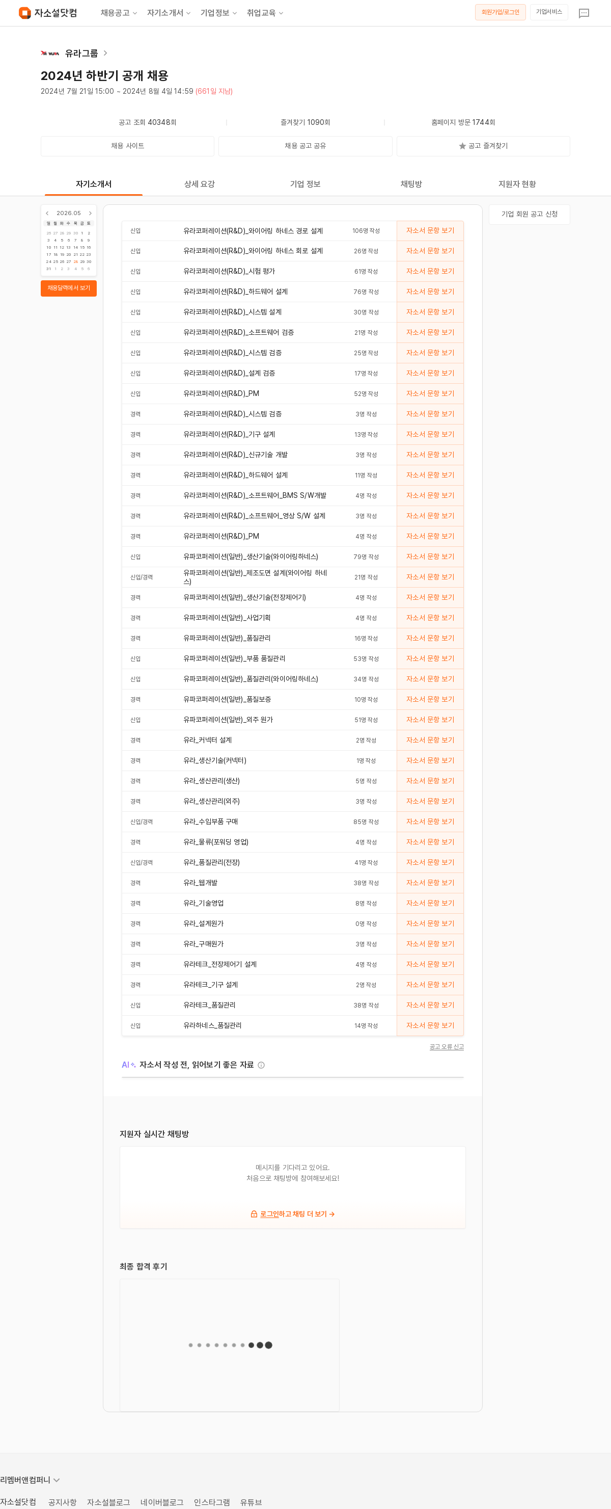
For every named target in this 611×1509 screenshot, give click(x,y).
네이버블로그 (162, 1502)
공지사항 (62, 1502)
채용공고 (120, 13)
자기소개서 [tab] (94, 184)
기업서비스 (549, 11)
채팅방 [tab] (411, 184)
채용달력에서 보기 (68, 288)
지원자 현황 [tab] (517, 184)
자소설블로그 (108, 1502)
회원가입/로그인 (501, 12)
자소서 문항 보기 (430, 230)
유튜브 (251, 1502)
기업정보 (220, 13)
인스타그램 (212, 1502)
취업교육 (266, 13)
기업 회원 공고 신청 (530, 214)
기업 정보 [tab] (305, 184)
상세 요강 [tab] (199, 184)
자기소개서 (169, 13)
